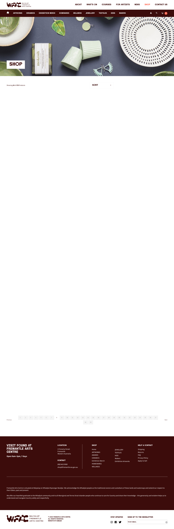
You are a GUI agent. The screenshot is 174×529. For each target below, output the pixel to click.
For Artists (123, 5)
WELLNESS (77, 13)
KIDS (113, 13)
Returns (141, 452)
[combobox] (102, 85)
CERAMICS (30, 13)
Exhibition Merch (47, 13)
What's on (92, 5)
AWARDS (95, 455)
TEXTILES (103, 13)
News (137, 5)
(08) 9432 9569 (62, 464)
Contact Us (161, 5)
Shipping (141, 449)
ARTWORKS (17, 13)
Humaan (59, 521)
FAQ (139, 455)
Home (94, 449)
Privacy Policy (143, 458)
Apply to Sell (142, 461)
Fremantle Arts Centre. (62, 517)
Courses (106, 5)
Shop (147, 5)
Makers (122, 13)
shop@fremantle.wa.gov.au (68, 467)
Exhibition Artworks (122, 461)
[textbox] (102, 85)
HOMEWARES (64, 13)
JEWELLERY (90, 13)
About (78, 5)
